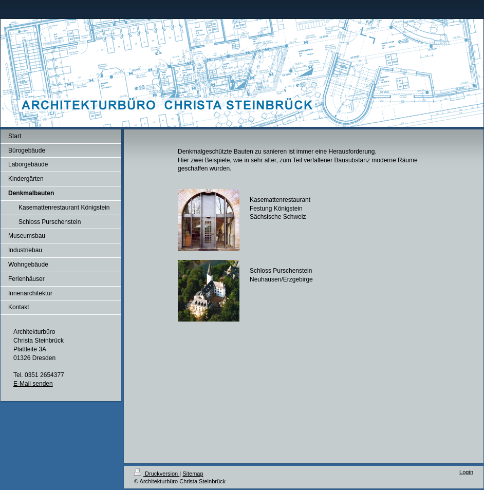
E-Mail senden (33, 383)
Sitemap (192, 473)
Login (466, 472)
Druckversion (156, 473)
